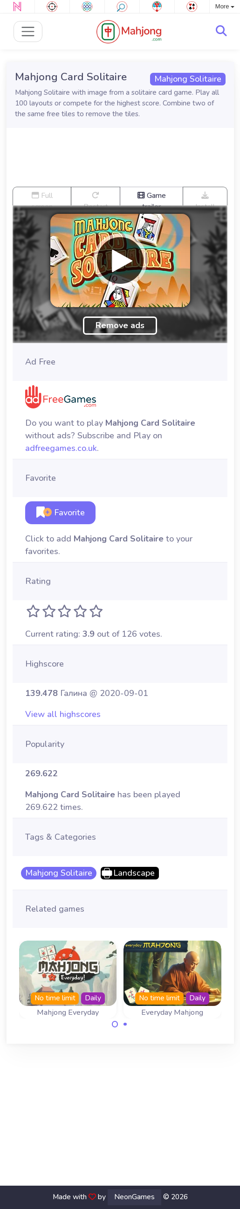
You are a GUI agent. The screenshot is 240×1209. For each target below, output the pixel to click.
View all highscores (63, 714)
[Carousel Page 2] (125, 1024)
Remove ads (120, 325)
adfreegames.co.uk (61, 448)
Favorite (60, 512)
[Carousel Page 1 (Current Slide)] (115, 1024)
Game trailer (151, 197)
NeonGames (134, 1197)
